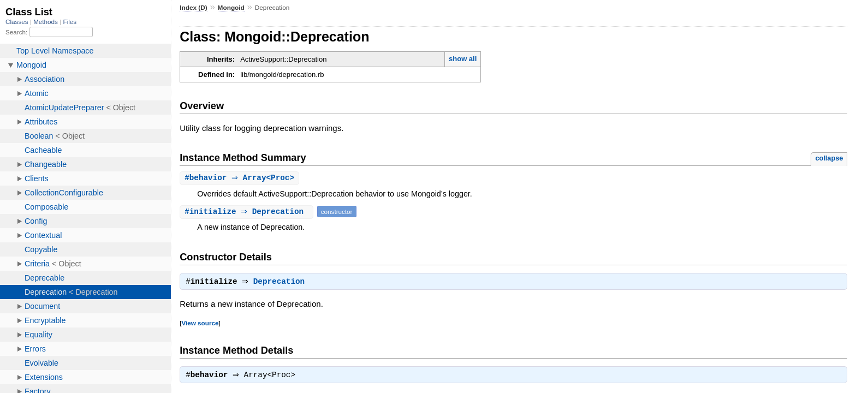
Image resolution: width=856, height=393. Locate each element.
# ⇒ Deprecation (248, 212)
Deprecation (281, 283)
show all (463, 59)
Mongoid (231, 7)
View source (199, 324)
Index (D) (193, 7)
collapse (829, 158)
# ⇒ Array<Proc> (241, 178)
